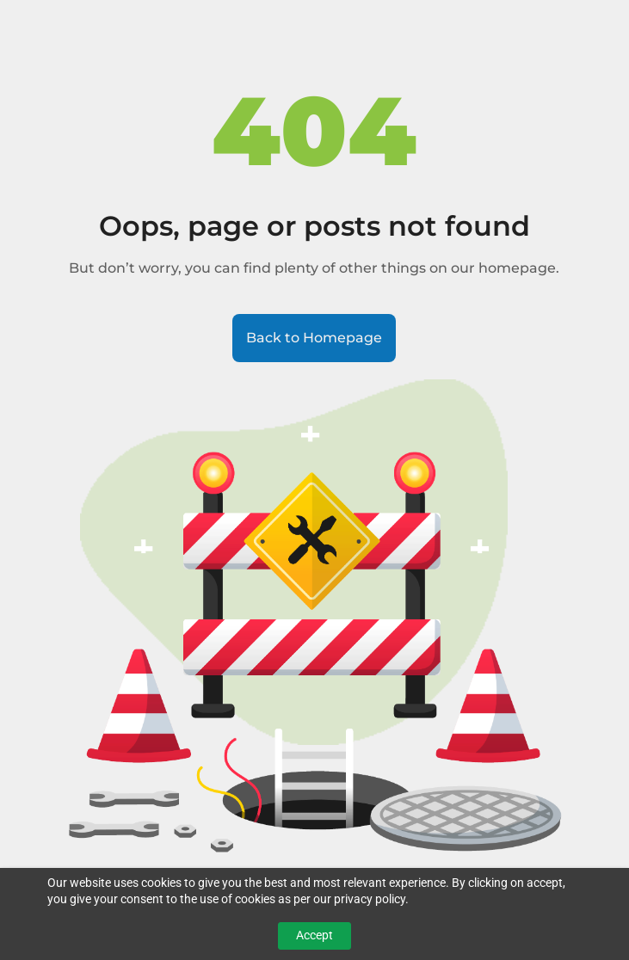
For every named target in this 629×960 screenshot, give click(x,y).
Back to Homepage (314, 337)
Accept (314, 935)
